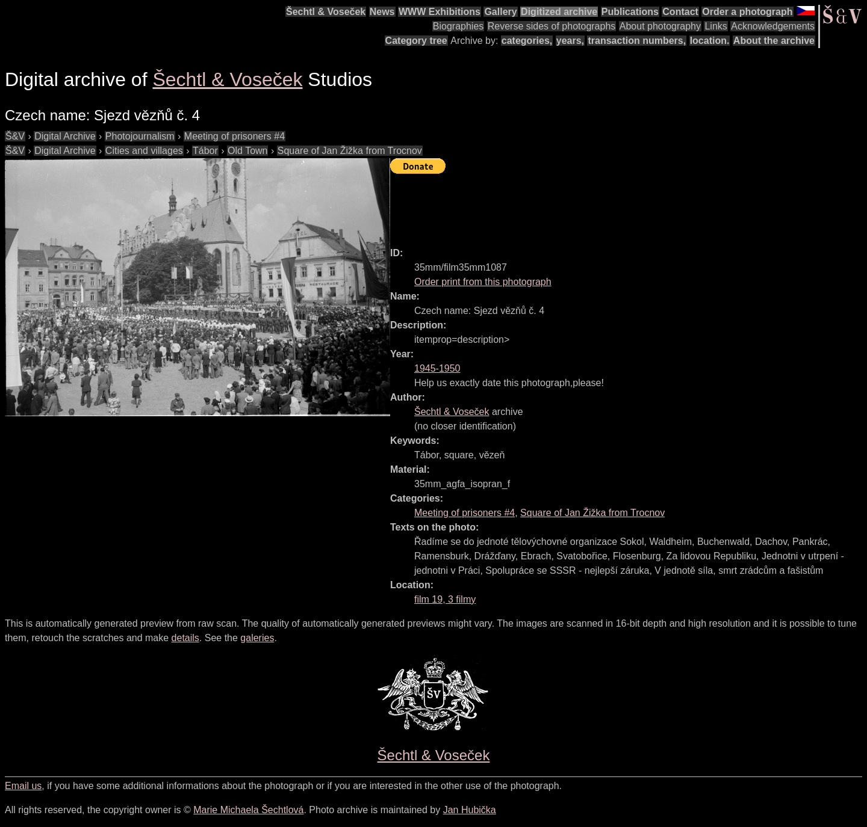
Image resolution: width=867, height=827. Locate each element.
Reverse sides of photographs (552, 26)
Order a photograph (747, 12)
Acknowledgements (773, 26)
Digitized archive (559, 12)
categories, (527, 40)
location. (710, 40)
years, (570, 40)
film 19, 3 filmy (445, 599)
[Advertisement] (609, 205)
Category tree (416, 40)
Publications (630, 12)
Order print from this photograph (483, 282)
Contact (680, 12)
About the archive (774, 40)
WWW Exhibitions (439, 12)
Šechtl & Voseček (325, 12)
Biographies (458, 26)
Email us (23, 786)
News (382, 12)
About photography (660, 26)
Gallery (500, 12)
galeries (257, 638)
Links (715, 26)
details (185, 638)
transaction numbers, (637, 40)
